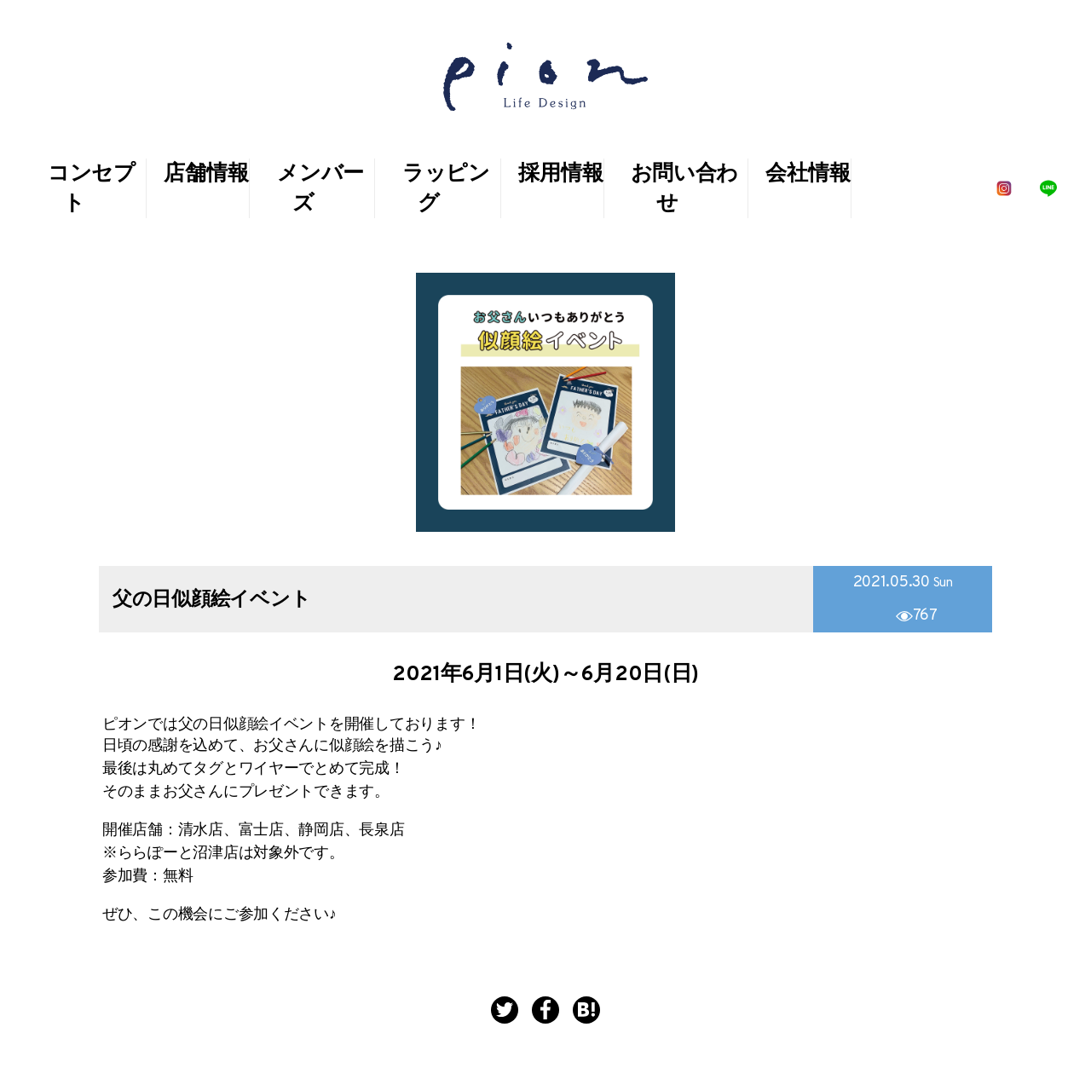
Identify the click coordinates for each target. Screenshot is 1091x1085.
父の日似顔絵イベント (211, 600)
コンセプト (92, 189)
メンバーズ (320, 189)
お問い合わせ (685, 189)
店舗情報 (206, 174)
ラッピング (446, 189)
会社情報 (807, 174)
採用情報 (560, 174)
